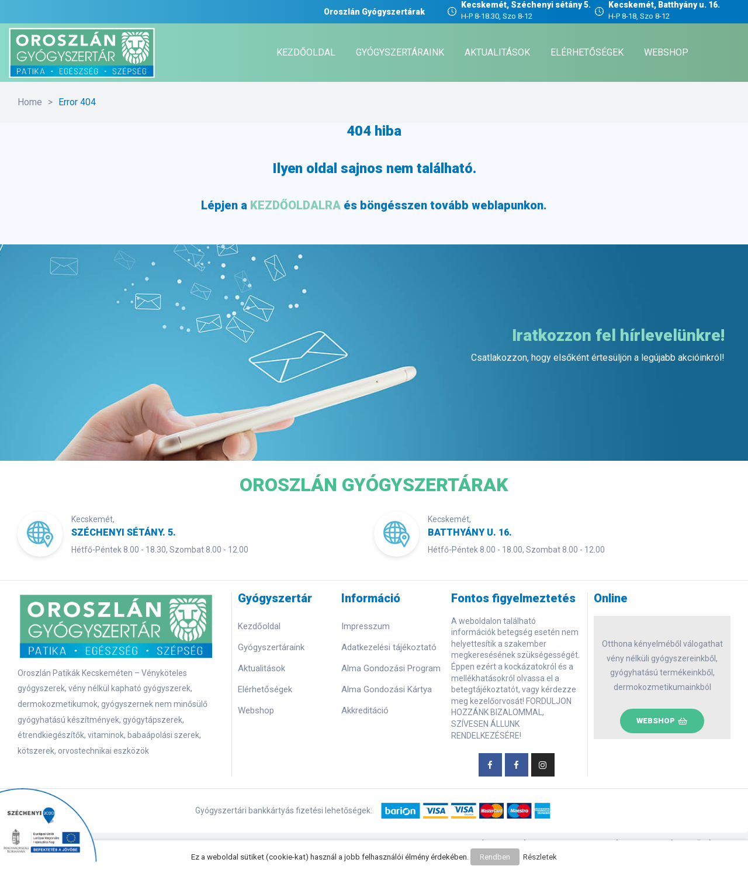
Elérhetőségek (265, 689)
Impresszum (365, 626)
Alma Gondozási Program (391, 668)
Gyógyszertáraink (271, 647)
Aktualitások (261, 668)
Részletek (538, 858)
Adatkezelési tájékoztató (389, 647)
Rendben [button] (495, 858)
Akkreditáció (365, 710)
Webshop (256, 710)
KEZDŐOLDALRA (295, 205)
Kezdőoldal (259, 626)
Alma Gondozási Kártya (386, 689)
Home (30, 102)
